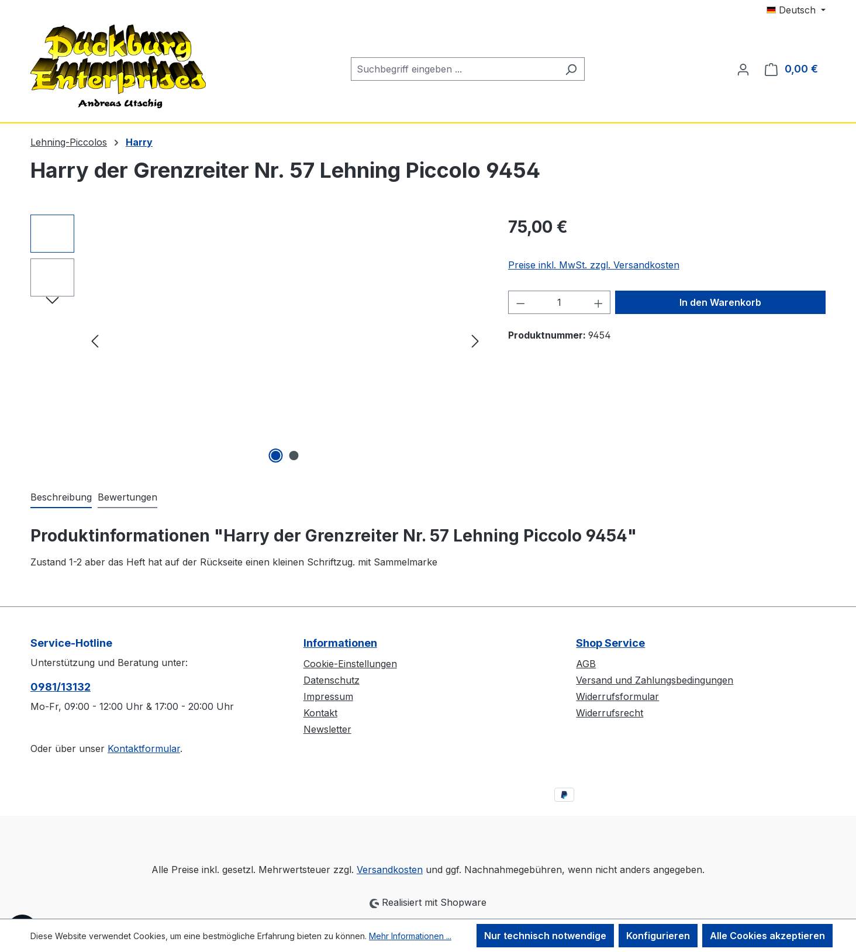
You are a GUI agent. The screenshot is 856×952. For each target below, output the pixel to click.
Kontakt (320, 713)
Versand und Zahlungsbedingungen (654, 680)
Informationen (340, 643)
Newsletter (327, 729)
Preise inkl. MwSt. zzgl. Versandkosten (593, 265)
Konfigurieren (658, 935)
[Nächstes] (475, 341)
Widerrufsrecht (609, 713)
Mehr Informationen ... (410, 936)
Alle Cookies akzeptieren (767, 935)
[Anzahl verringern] (520, 302)
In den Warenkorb (720, 302)
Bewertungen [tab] (127, 497)
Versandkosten (390, 869)
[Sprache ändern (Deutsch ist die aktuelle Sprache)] (796, 10)
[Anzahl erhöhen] (598, 302)
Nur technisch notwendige (545, 935)
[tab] (61, 497)
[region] (257, 340)
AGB (586, 664)
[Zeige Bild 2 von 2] (294, 455)
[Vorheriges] (94, 341)
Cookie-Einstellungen (350, 664)
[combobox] (454, 69)
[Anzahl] (559, 302)
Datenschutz (331, 680)
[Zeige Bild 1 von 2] (276, 455)
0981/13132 (60, 687)
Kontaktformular (144, 748)
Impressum (328, 696)
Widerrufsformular (617, 696)
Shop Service (610, 643)
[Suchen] (571, 69)
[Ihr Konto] (743, 69)
